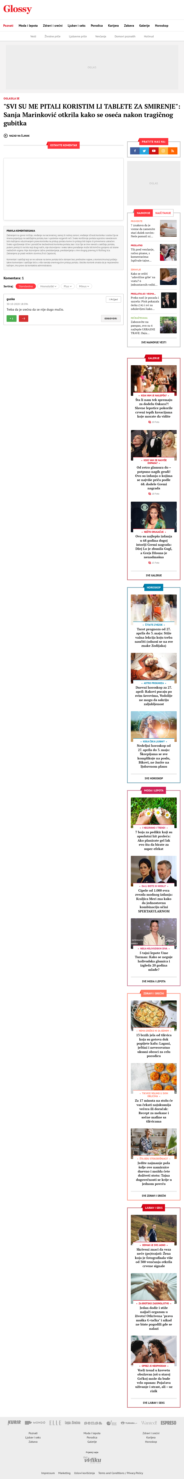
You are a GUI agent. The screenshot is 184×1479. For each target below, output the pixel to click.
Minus (84, 286)
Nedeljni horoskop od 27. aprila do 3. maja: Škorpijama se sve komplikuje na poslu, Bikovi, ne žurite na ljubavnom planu (154, 755)
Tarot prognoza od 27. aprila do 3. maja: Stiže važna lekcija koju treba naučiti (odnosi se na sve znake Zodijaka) (154, 637)
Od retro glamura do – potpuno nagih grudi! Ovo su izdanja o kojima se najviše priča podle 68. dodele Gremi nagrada (153, 477)
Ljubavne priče (78, 36)
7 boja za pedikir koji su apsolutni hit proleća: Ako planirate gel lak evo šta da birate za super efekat (153, 840)
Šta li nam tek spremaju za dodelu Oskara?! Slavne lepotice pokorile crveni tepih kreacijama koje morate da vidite (154, 408)
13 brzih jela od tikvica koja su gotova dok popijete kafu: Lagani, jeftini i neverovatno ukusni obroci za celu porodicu (154, 1045)
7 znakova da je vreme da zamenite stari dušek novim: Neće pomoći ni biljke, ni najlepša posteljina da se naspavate (143, 230)
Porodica (97, 25)
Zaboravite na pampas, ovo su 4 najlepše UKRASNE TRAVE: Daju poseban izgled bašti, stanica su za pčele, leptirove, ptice (144, 327)
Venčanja (100, 36)
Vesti (33, 36)
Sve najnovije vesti (153, 342)
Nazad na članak (17, 136)
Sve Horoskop (154, 778)
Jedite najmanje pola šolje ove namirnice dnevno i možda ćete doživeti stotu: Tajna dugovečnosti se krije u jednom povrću (154, 1173)
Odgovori (111, 318)
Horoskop (161, 25)
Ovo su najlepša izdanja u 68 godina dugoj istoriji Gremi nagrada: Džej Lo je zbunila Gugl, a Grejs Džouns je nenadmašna (153, 546)
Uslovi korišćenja (84, 1473)
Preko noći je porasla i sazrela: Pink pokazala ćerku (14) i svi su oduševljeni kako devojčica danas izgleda (145, 303)
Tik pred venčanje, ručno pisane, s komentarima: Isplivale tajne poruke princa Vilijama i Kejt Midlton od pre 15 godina (142, 255)
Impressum (48, 1473)
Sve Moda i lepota (154, 981)
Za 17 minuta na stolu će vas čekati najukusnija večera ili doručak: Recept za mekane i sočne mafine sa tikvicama (154, 1110)
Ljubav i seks (77, 25)
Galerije (144, 25)
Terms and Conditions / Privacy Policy (120, 1473)
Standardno (26, 286)
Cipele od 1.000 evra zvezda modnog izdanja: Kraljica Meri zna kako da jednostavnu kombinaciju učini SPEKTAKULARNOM (154, 900)
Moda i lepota (28, 25)
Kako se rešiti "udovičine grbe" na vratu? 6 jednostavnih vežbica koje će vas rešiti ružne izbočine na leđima (144, 279)
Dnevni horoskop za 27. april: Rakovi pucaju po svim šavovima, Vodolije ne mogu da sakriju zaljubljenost (153, 695)
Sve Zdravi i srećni (154, 1195)
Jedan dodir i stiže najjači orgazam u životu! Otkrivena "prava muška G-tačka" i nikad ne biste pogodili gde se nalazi (154, 1318)
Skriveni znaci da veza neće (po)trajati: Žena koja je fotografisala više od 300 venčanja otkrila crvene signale (154, 1257)
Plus (68, 286)
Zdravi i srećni (53, 25)
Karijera (113, 25)
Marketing (64, 1473)
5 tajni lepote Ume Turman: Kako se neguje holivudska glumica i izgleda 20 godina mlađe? (154, 961)
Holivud (149, 36)
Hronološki (48, 286)
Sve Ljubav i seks (154, 1402)
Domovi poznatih (125, 36)
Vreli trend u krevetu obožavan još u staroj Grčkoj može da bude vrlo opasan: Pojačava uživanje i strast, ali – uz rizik (153, 1380)
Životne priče (52, 36)
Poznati (8, 25)
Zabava (129, 25)
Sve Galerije (154, 575)
